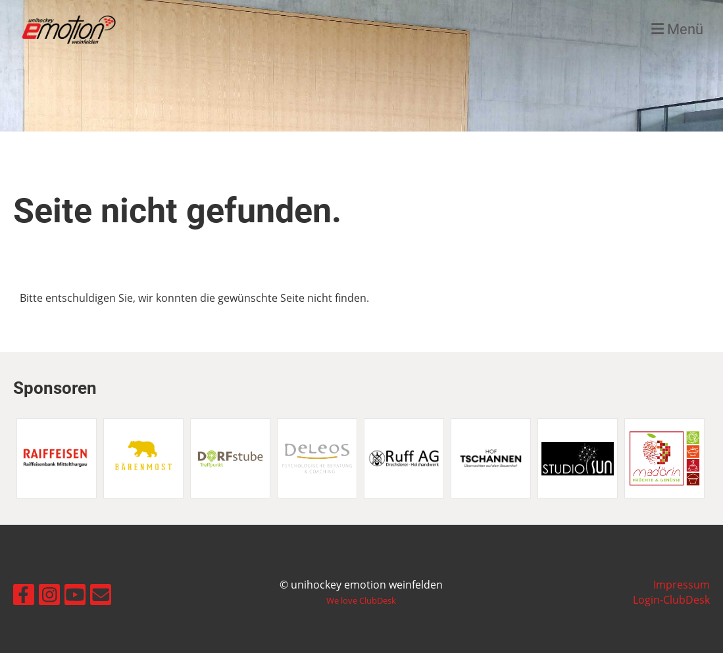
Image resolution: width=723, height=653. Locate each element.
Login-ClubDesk (671, 600)
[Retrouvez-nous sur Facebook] (23, 591)
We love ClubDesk (361, 600)
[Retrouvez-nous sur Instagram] (49, 591)
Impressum (681, 584)
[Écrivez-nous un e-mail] (100, 591)
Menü (677, 29)
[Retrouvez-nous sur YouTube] (75, 591)
